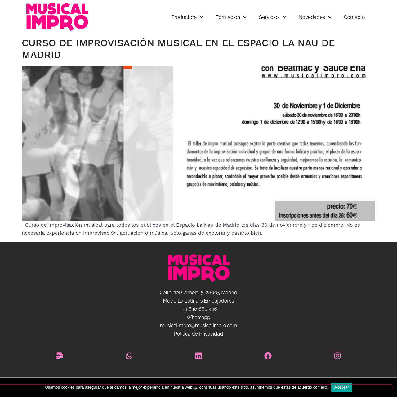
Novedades (315, 17)
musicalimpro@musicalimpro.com (198, 325)
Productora (187, 17)
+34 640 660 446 (198, 309)
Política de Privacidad (198, 334)
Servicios (272, 17)
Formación (231, 17)
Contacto (354, 17)
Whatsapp (198, 317)
